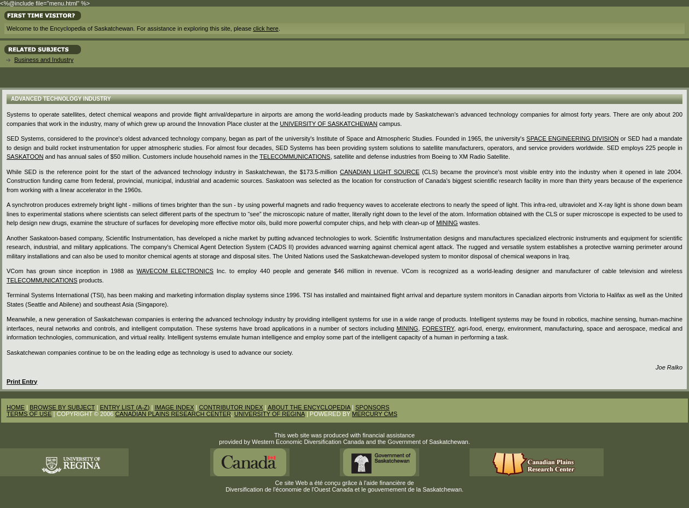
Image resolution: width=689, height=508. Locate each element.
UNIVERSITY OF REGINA (269, 414)
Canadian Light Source (380, 172)
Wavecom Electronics (174, 271)
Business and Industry (43, 59)
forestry (438, 328)
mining (447, 223)
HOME (16, 407)
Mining (407, 328)
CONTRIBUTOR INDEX (231, 407)
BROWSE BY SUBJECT (62, 407)
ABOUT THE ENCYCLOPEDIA (309, 407)
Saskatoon (25, 156)
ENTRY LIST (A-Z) (124, 407)
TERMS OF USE (29, 414)
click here (265, 28)
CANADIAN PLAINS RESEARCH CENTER (173, 414)
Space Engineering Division (572, 138)
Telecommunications (42, 280)
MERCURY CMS (374, 414)
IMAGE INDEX (174, 407)
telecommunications (294, 156)
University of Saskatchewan (328, 123)
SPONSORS (372, 407)
